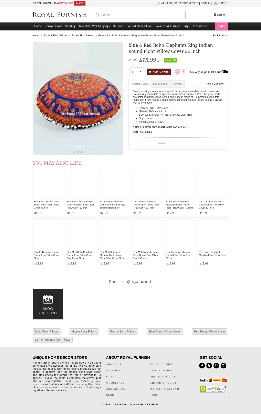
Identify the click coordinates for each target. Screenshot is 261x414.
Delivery (177, 84)
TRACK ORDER (161, 370)
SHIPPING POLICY (163, 382)
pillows (95, 381)
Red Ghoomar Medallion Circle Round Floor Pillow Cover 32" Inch (211, 204)
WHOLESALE (115, 382)
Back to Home (220, 35)
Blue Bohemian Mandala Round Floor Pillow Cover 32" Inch (178, 255)
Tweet (161, 143)
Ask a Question (215, 83)
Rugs (186, 26)
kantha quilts (84, 384)
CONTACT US (115, 388)
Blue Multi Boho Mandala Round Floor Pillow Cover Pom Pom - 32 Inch (79, 255)
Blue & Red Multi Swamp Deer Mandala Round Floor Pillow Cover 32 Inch (80, 204)
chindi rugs (71, 381)
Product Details (140, 84)
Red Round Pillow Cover (209, 331)
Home (38, 26)
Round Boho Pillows (123, 331)
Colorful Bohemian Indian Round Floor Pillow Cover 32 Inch (46, 255)
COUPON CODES (162, 364)
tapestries (38, 384)
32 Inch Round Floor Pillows (52, 339)
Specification (160, 84)
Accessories (200, 26)
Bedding (70, 26)
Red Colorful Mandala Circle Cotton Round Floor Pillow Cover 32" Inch (146, 204)
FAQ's (110, 376)
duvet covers (60, 387)
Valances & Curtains (168, 26)
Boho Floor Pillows (47, 331)
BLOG (110, 395)
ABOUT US (113, 364)
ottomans (46, 387)
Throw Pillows (53, 26)
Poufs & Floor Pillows (139, 26)
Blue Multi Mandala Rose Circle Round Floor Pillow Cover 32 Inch (145, 255)
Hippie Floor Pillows (84, 331)
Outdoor (118, 26)
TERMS (155, 395)
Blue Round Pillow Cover (165, 331)
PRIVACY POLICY (163, 376)
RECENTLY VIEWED (186, 3)
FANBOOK (113, 370)
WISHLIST (167, 3)
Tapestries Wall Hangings (94, 26)
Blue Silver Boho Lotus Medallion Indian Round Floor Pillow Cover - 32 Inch (180, 204)
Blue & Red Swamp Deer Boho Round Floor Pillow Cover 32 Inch (46, 204)
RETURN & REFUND (164, 388)
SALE (222, 26)
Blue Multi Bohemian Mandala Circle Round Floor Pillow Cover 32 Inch (113, 255)
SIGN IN (205, 3)
